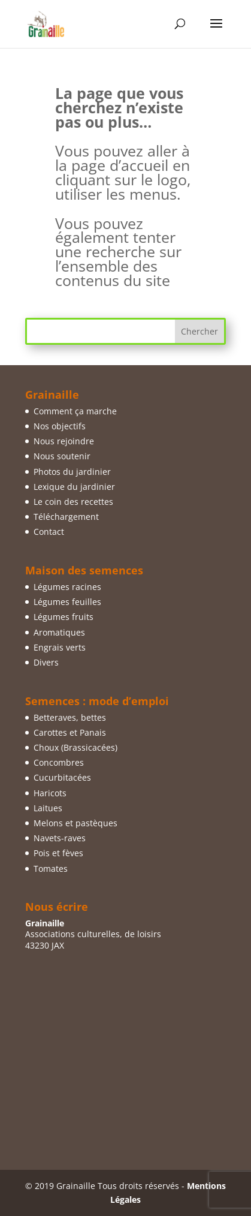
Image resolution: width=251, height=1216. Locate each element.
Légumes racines (67, 586)
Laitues (48, 808)
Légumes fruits (63, 616)
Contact (49, 531)
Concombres (59, 762)
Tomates (51, 868)
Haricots (50, 793)
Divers (46, 662)
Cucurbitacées (62, 777)
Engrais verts (60, 647)
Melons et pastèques (75, 823)
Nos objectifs (60, 426)
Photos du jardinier (72, 471)
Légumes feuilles (67, 601)
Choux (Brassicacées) (75, 747)
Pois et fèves (58, 853)
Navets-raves (60, 838)
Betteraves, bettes (70, 717)
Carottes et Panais (70, 732)
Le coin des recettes (73, 501)
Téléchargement (66, 516)
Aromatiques (59, 632)
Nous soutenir (62, 456)
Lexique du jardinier (74, 486)
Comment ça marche (75, 411)
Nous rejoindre (64, 441)
